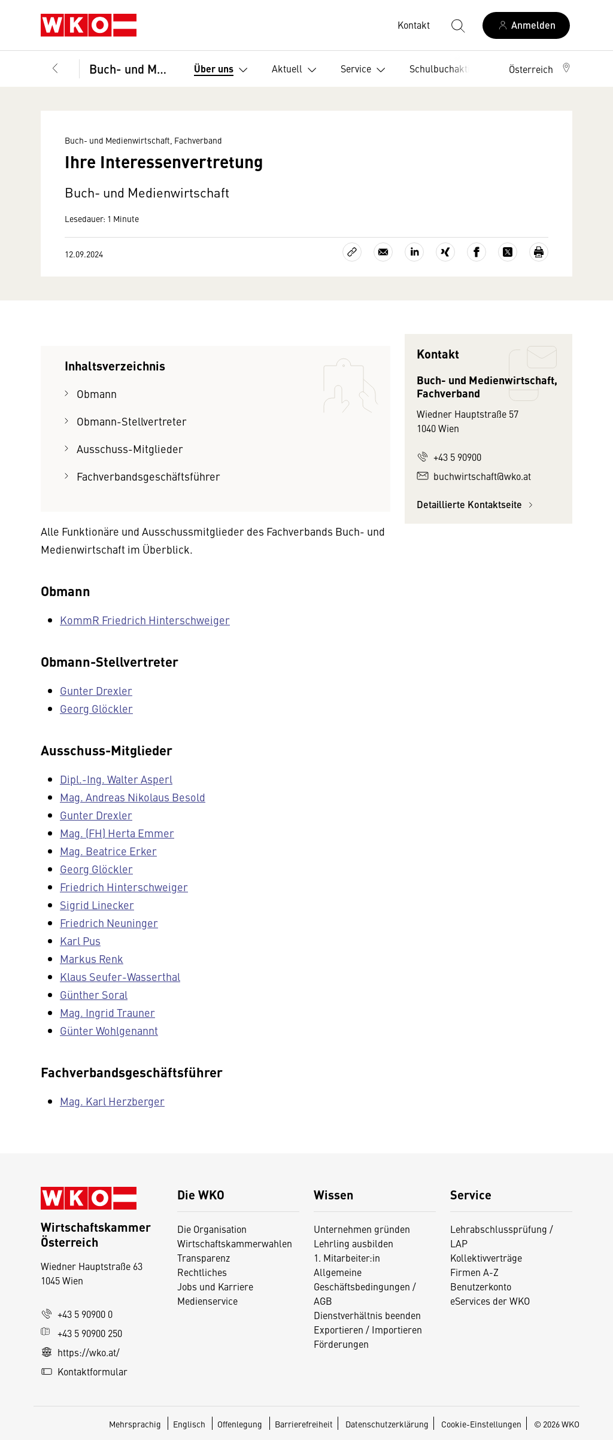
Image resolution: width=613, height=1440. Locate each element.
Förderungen (341, 1343)
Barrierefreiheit (304, 1424)
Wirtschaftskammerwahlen (234, 1243)
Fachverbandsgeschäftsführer (148, 476)
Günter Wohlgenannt (109, 1030)
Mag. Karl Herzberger (112, 1100)
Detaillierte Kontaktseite (476, 504)
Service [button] (365, 70)
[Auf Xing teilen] (445, 252)
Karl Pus (80, 940)
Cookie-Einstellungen (481, 1424)
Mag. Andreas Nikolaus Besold (132, 796)
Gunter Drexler (96, 690)
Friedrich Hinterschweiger (124, 886)
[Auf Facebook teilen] (476, 252)
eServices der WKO (490, 1300)
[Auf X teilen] (507, 252)
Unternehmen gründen (362, 1228)
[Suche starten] (457, 25)
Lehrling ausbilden (353, 1243)
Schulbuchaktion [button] (454, 70)
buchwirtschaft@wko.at (474, 475)
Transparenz (203, 1257)
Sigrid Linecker (97, 904)
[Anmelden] (526, 25)
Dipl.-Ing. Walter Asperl (116, 778)
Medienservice (207, 1300)
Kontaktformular (84, 1371)
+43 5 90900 (449, 456)
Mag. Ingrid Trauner (107, 1012)
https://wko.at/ (80, 1352)
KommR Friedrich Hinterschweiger (145, 619)
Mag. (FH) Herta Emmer (117, 832)
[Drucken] (538, 252)
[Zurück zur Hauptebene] (55, 68)
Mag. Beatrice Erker (108, 850)
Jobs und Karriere (215, 1286)
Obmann (97, 393)
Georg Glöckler (96, 708)
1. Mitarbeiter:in (347, 1257)
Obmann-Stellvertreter (132, 421)
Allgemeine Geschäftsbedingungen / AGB (365, 1286)
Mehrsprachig (136, 1424)
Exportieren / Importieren (368, 1329)
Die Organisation (212, 1228)
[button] (540, 69)
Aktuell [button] (296, 70)
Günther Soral (94, 994)
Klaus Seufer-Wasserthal (120, 976)
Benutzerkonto (480, 1286)
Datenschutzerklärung (387, 1424)
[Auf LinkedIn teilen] (414, 252)
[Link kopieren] (352, 252)
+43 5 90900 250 (81, 1332)
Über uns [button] (223, 70)
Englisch (190, 1424)
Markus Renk (91, 958)
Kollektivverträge (486, 1257)
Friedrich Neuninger (109, 922)
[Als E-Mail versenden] (383, 252)
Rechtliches (202, 1271)
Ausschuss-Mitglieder (130, 448)
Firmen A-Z (474, 1271)
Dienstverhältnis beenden (367, 1314)
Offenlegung (239, 1424)
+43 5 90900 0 (77, 1313)
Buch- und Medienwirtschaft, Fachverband (132, 68)
